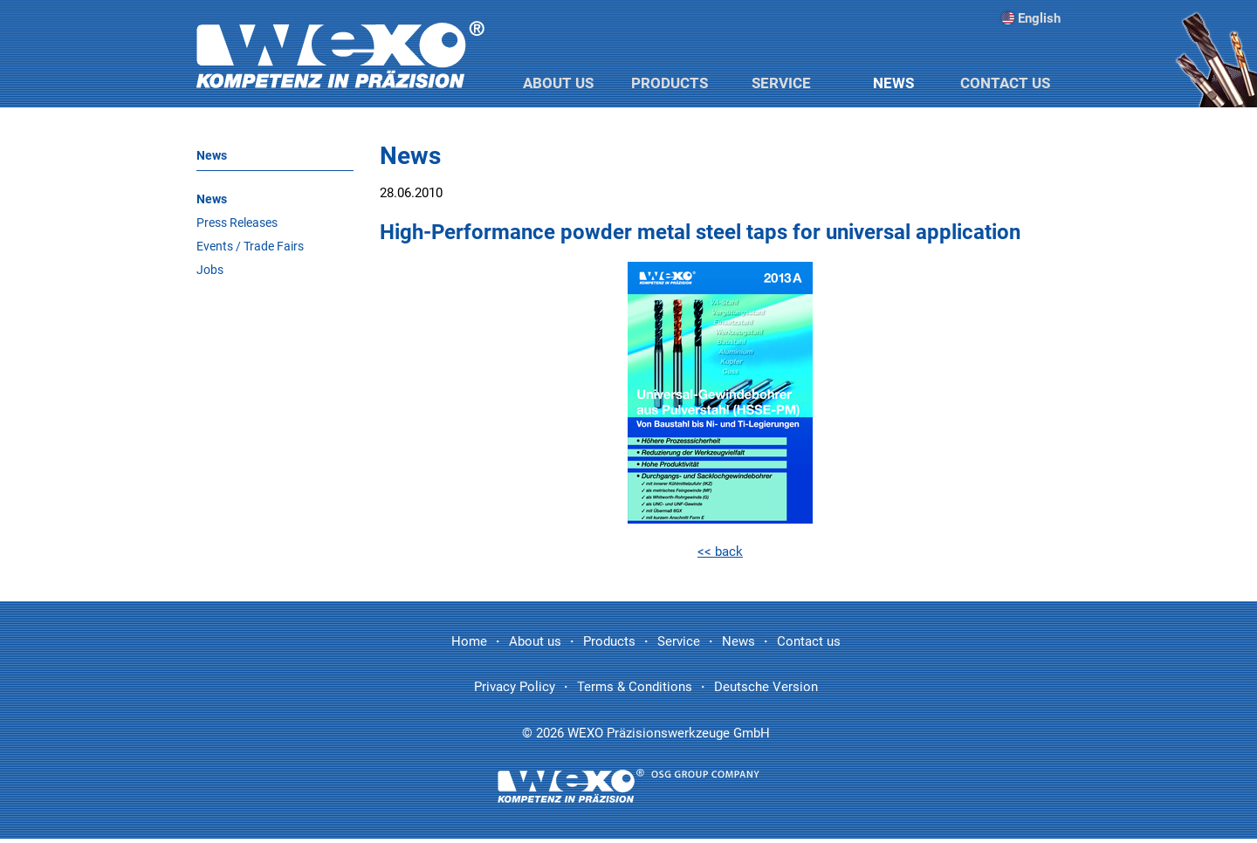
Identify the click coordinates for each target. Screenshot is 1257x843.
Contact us (1005, 83)
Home (469, 641)
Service (781, 83)
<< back (720, 551)
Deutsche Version (766, 687)
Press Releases (237, 223)
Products (669, 83)
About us (558, 83)
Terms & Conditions (634, 687)
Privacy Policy (514, 687)
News (893, 83)
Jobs (209, 270)
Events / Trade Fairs (250, 246)
